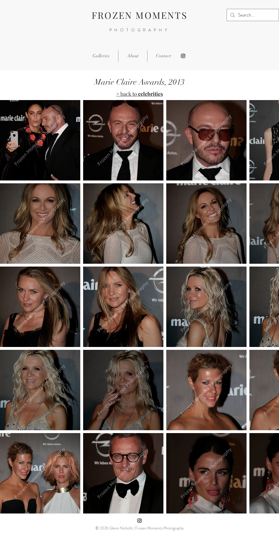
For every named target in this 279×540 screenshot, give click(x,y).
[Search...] (252, 15)
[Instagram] (183, 56)
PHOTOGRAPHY (139, 30)
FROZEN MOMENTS (139, 15)
